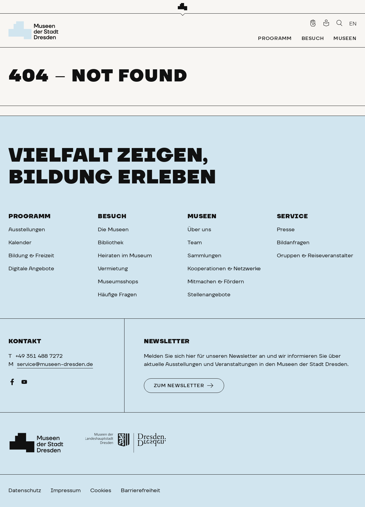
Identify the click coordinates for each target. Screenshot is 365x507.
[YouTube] (24, 383)
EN (353, 24)
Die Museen (113, 229)
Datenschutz (24, 490)
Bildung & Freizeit (31, 255)
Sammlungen (204, 255)
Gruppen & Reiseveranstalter (315, 255)
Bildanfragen (293, 242)
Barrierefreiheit (140, 490)
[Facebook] (12, 383)
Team (194, 242)
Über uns (199, 229)
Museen (202, 216)
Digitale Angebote (31, 269)
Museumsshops (118, 282)
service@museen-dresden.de (55, 364)
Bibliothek (110, 242)
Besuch (112, 216)
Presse (286, 229)
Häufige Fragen (117, 295)
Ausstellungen (26, 229)
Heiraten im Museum (125, 255)
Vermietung (113, 269)
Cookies (100, 490)
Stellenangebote (209, 295)
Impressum (66, 490)
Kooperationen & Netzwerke (224, 269)
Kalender (20, 242)
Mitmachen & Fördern (215, 282)
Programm (29, 216)
